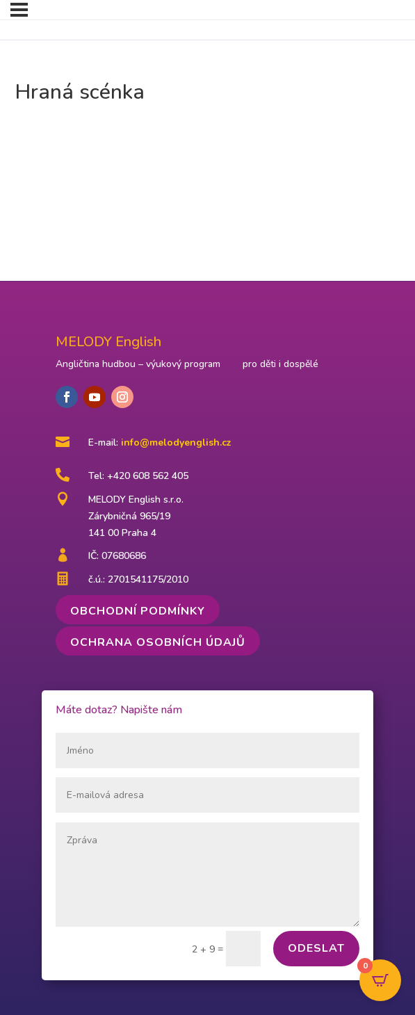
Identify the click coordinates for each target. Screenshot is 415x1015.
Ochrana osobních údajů (157, 642)
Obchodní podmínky (137, 611)
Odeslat (316, 948)
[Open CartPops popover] (380, 980)
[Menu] (19, 9)
